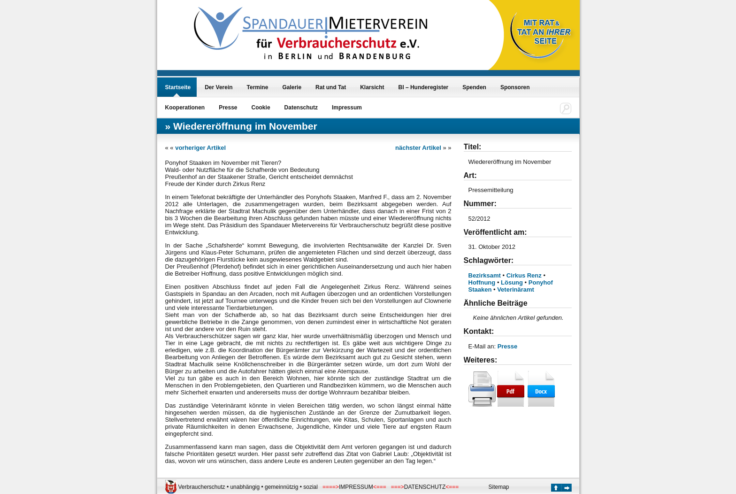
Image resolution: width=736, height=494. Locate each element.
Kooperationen (185, 107)
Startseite (178, 87)
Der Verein (218, 87)
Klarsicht (372, 87)
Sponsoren (515, 87)
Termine (257, 87)
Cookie (261, 107)
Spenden (474, 87)
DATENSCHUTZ (424, 487)
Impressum (347, 107)
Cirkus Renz (524, 275)
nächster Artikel (418, 147)
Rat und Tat (330, 87)
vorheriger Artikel (200, 147)
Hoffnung (482, 282)
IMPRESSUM (356, 487)
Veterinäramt (515, 289)
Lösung (512, 282)
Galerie (291, 87)
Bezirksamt (484, 275)
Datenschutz (301, 107)
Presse (228, 107)
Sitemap (499, 487)
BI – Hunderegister (424, 87)
